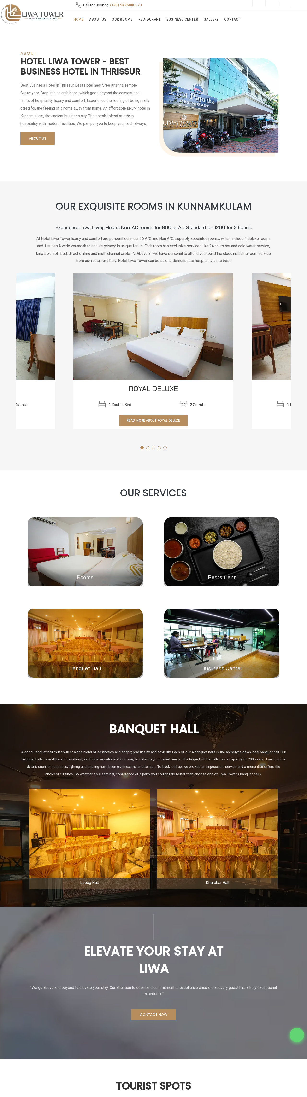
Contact (232, 19)
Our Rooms (122, 19)
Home (78, 19)
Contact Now (153, 1014)
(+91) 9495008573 (126, 5)
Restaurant (149, 19)
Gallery (211, 19)
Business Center (182, 19)
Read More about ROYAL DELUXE (153, 420)
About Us (97, 19)
